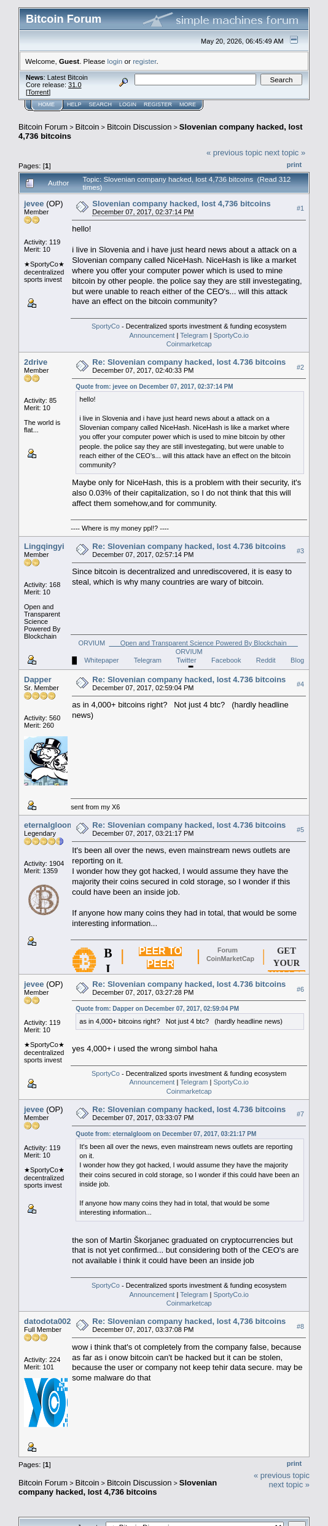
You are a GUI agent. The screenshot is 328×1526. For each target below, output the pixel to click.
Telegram (194, 335)
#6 (300, 989)
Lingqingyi (44, 546)
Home (46, 104)
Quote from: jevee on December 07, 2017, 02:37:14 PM (154, 386)
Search (100, 104)
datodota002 (47, 1321)
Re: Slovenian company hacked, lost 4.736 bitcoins (189, 362)
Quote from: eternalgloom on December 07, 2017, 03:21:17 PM (166, 1134)
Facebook (226, 660)
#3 (300, 551)
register (144, 61)
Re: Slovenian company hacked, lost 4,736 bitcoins (189, 1321)
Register (158, 104)
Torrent (38, 92)
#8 (300, 1326)
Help (74, 104)
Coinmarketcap (189, 344)
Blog (297, 660)
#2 (300, 367)
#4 (300, 684)
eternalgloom (49, 825)
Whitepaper (101, 660)
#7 (300, 1114)
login (115, 61)
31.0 (74, 84)
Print (294, 164)
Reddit (266, 660)
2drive (35, 362)
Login (127, 104)
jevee (34, 203)
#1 (300, 208)
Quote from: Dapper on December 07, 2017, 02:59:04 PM (157, 1008)
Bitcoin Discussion (139, 126)
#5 (300, 829)
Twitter (186, 660)
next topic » (285, 152)
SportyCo (106, 326)
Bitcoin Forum (43, 126)
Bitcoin (88, 126)
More (187, 104)
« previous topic (234, 152)
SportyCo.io (230, 335)
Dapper (38, 679)
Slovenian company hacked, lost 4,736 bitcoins (181, 203)
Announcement (151, 335)
